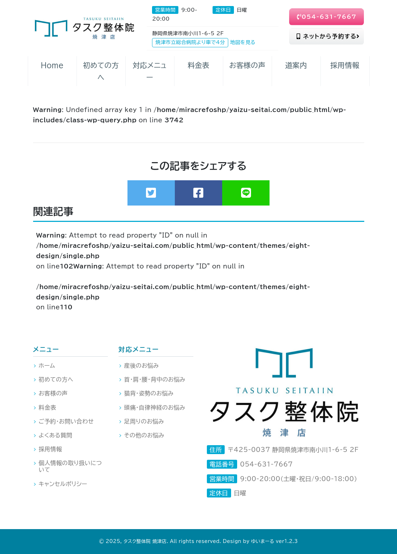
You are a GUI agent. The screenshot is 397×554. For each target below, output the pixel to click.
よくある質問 (55, 435)
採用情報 (50, 449)
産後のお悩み (141, 365)
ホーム (47, 365)
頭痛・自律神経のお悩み (155, 407)
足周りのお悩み (144, 421)
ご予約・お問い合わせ (66, 421)
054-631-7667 (327, 17)
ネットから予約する (328, 36)
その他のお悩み (144, 435)
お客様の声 (53, 393)
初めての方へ (56, 379)
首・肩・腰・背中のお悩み (155, 379)
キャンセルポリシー (63, 484)
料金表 (47, 407)
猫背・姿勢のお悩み (149, 393)
